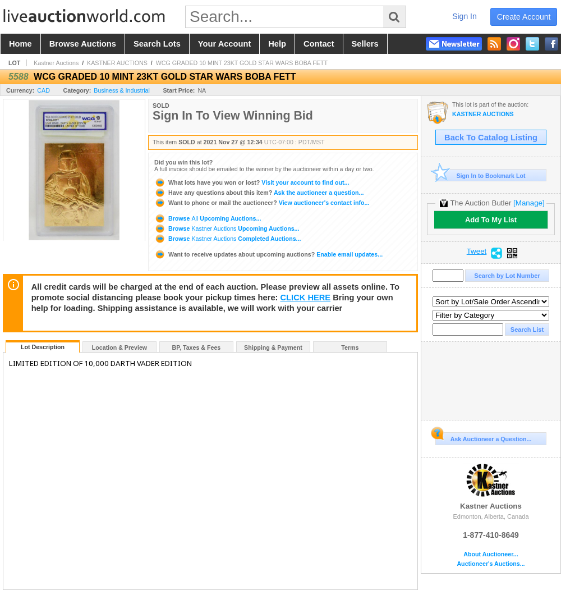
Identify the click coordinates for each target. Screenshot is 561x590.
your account (224, 43)
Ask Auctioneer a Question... (483, 437)
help (277, 43)
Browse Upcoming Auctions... (207, 218)
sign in (464, 16)
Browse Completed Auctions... (227, 238)
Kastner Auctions (56, 63)
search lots (157, 43)
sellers (365, 43)
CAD (43, 90)
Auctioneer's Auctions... (491, 564)
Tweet (477, 251)
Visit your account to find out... (251, 182)
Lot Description (43, 347)
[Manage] (528, 203)
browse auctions (82, 43)
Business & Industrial (122, 90)
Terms (349, 347)
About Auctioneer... (490, 554)
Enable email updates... (268, 254)
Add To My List (491, 220)
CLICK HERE (305, 297)
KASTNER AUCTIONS (117, 63)
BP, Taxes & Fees (196, 347)
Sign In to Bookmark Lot (480, 175)
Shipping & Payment (273, 347)
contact (319, 43)
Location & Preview (119, 347)
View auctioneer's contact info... (261, 202)
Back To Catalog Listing (490, 137)
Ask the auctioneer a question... (259, 192)
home (20, 43)
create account (524, 16)
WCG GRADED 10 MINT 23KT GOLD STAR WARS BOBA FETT (242, 63)
